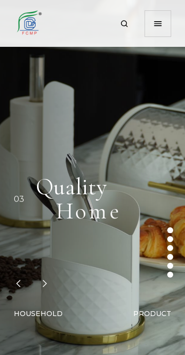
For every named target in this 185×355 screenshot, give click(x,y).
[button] (18, 283)
